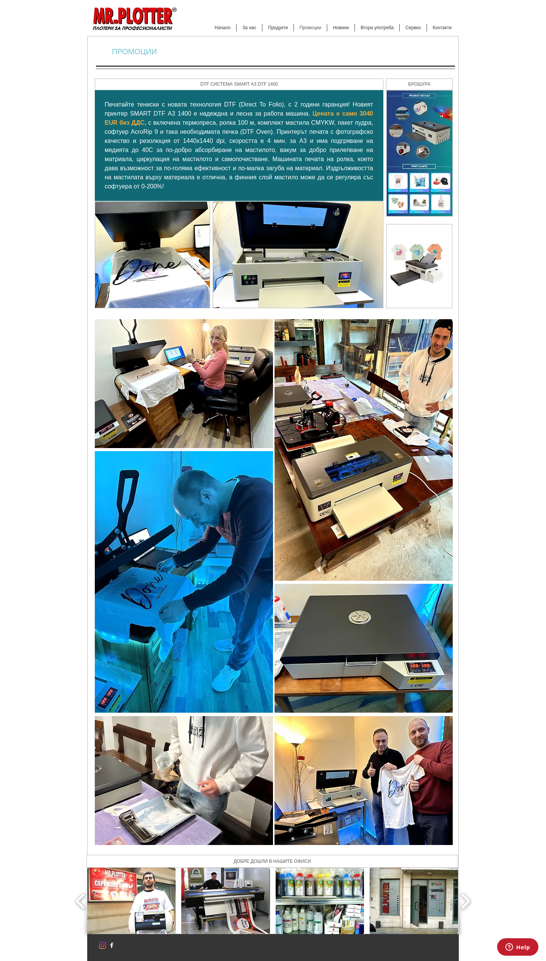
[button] (239, 84)
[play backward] (80, 901)
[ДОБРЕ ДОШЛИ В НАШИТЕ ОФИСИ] (272, 861)
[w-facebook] (111, 945)
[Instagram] (102, 945)
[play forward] (465, 901)
